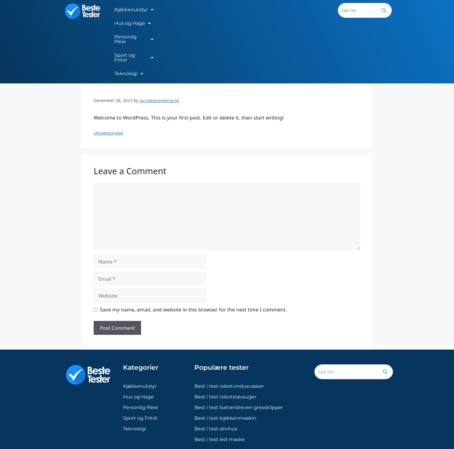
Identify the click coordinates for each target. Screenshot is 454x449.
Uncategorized (108, 72)
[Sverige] (231, 405)
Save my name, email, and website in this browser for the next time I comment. (193, 248)
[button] (133, 10)
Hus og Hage (177, 9)
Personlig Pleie (222, 9)
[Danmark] (220, 405)
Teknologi (308, 9)
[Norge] (208, 405)
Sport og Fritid (268, 9)
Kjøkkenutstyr (134, 9)
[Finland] (243, 405)
